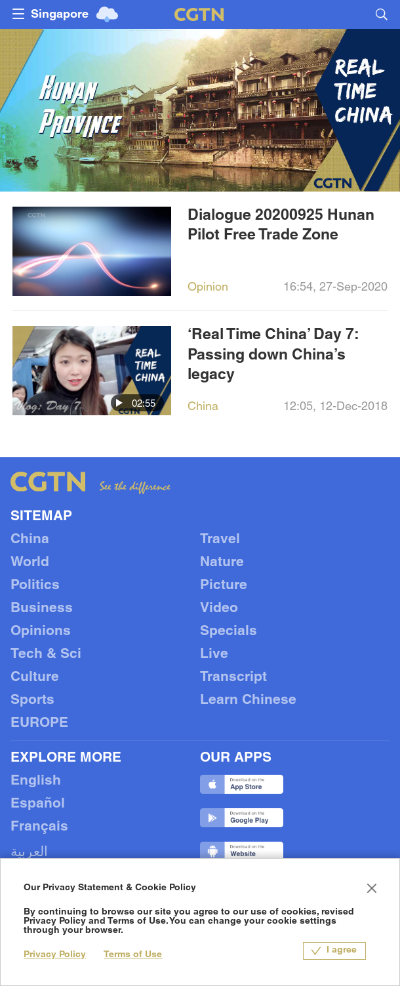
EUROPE (39, 723)
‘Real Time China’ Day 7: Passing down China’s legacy (273, 355)
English (35, 781)
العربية (29, 852)
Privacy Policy (55, 955)
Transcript (233, 677)
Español (37, 804)
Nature (222, 562)
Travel (220, 539)
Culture (34, 677)
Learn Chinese (248, 700)
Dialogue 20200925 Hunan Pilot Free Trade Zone (281, 226)
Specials (228, 631)
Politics (35, 585)
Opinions (40, 631)
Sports (32, 700)
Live (214, 654)
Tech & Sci (45, 654)
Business (41, 608)
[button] (119, 403)
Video (219, 608)
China (29, 539)
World (29, 562)
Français (39, 827)
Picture (223, 585)
